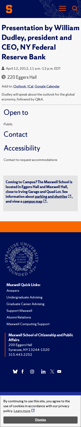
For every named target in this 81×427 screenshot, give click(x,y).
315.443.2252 (20, 354)
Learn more (22, 410)
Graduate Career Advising (25, 303)
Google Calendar (47, 86)
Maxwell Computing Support (28, 324)
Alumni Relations (18, 317)
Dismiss (40, 420)
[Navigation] (62, 8)
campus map (32, 201)
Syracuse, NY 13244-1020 (29, 349)
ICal (30, 86)
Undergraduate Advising (24, 297)
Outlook (19, 86)
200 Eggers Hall (20, 344)
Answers (12, 290)
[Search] (74, 8)
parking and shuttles (51, 196)
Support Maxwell (19, 310)
